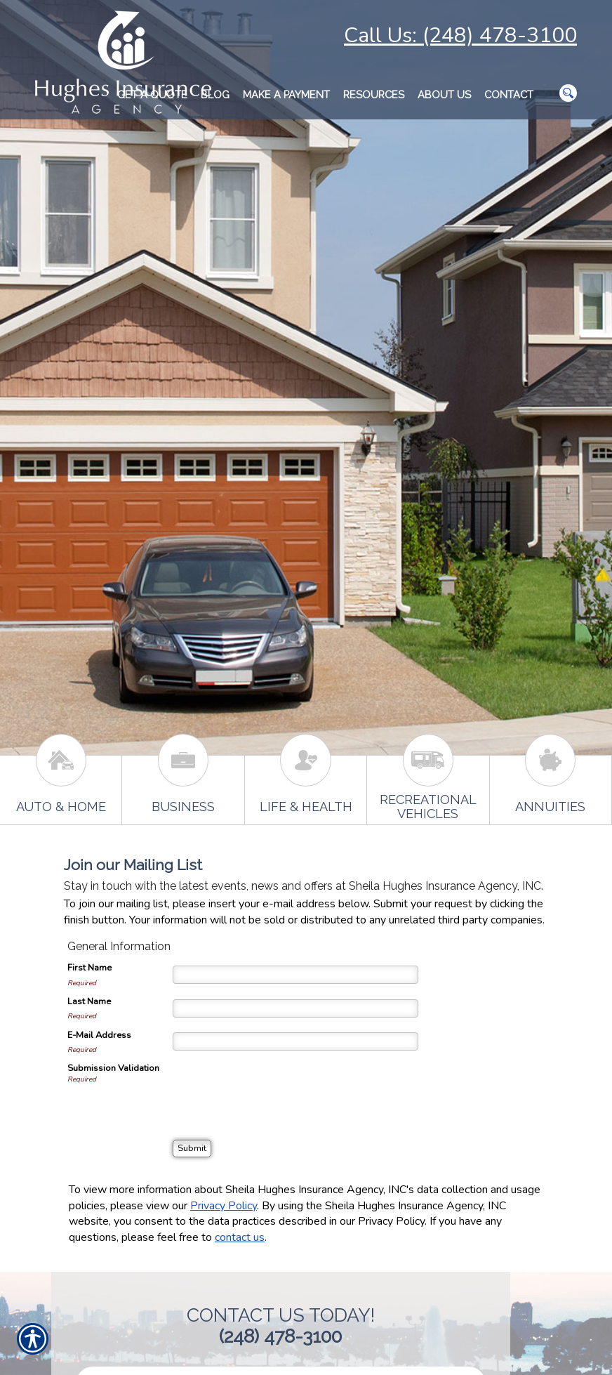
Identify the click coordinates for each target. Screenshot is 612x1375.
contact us (240, 1237)
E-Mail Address (99, 1035)
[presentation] (279, 1089)
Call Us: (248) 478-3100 (460, 35)
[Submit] (192, 1148)
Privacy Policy (223, 1205)
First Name (89, 967)
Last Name (89, 1001)
